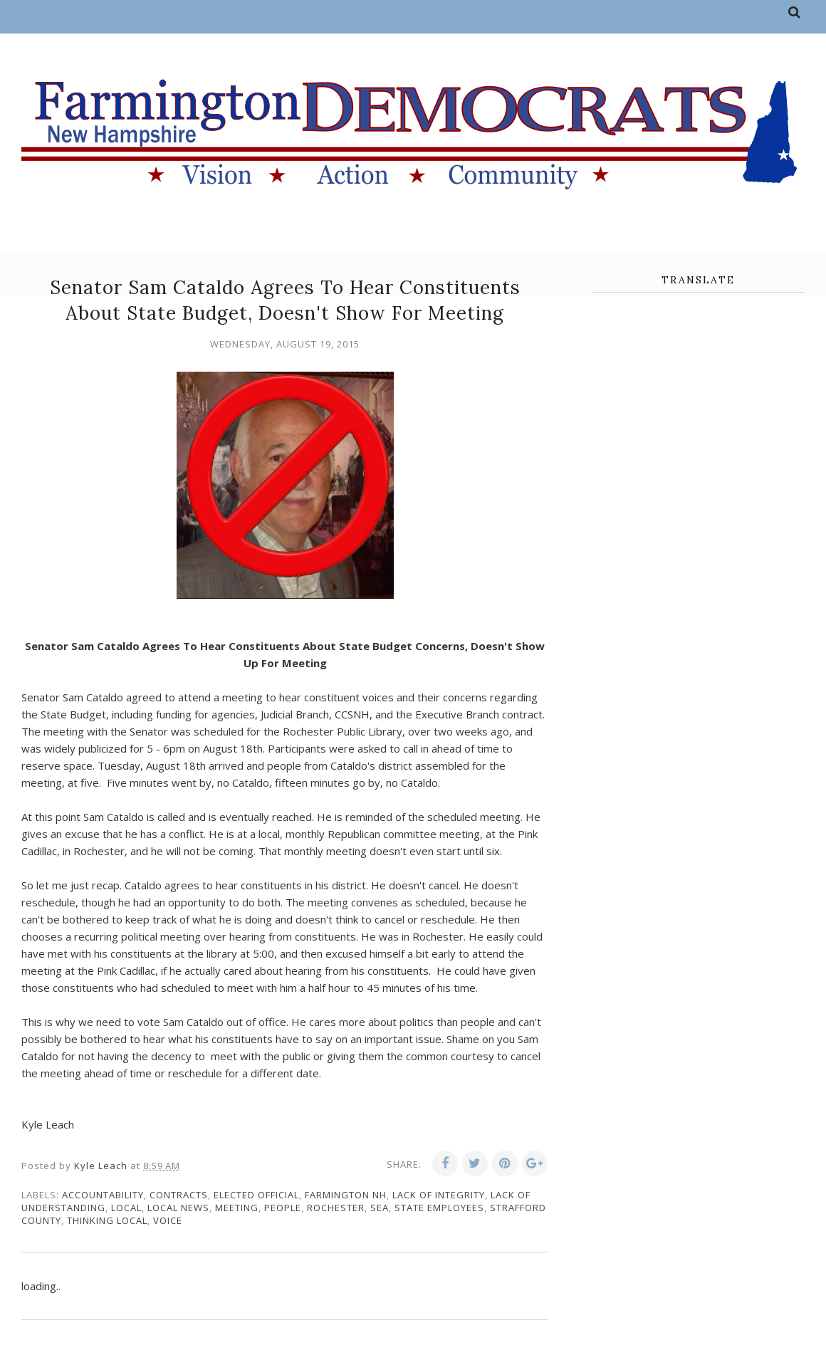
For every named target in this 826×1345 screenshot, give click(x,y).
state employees (439, 1207)
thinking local (107, 1220)
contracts (179, 1194)
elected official (256, 1194)
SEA (379, 1207)
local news (178, 1207)
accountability (103, 1194)
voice (167, 1220)
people (282, 1207)
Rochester (336, 1207)
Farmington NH (346, 1194)
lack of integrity (438, 1194)
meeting (236, 1207)
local (126, 1207)
